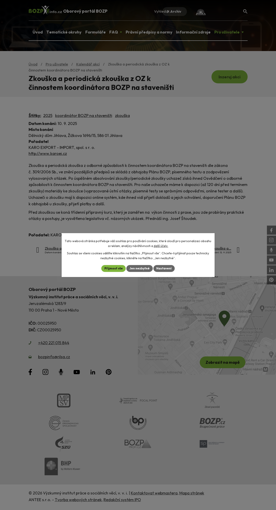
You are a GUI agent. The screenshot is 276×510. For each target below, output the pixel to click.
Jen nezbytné (139, 268)
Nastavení (165, 268)
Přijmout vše (113, 268)
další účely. (161, 246)
